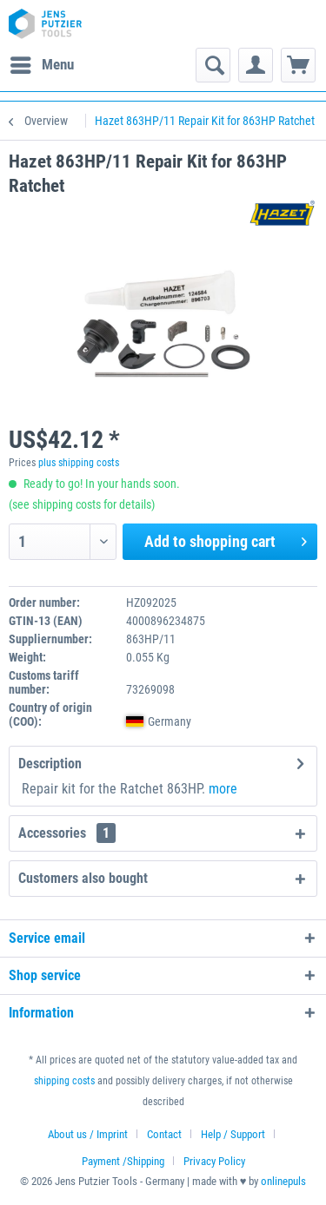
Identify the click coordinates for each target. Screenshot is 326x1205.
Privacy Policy (214, 1161)
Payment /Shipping (123, 1161)
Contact (164, 1134)
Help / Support (233, 1134)
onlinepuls (283, 1181)
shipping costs (64, 1081)
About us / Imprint (88, 1134)
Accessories (67, 833)
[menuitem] (41, 65)
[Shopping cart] (298, 65)
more (223, 788)
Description (50, 763)
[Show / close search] (213, 65)
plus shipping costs (78, 463)
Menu (42, 62)
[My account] (255, 65)
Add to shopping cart (225, 539)
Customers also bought (83, 878)
